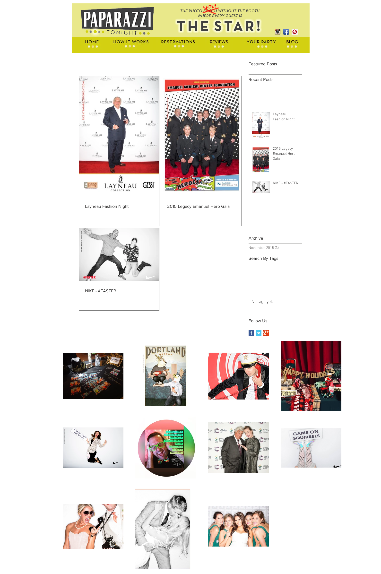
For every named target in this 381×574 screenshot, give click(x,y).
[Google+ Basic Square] (266, 333)
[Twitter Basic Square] (258, 333)
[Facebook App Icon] (286, 32)
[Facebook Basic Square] (251, 333)
